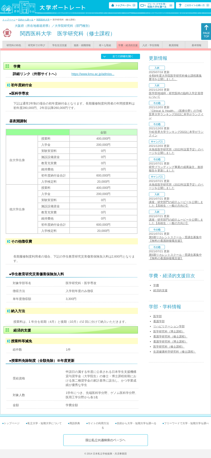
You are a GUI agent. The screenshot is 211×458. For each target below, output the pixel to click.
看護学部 (159, 321)
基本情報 (196, 45)
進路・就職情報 (82, 45)
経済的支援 (160, 290)
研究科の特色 (14, 45)
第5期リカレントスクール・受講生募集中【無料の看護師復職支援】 (175, 239)
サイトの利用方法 (98, 423)
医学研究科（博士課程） (169, 331)
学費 (156, 285)
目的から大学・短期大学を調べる (136, 423)
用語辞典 (74, 423)
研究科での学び (36, 45)
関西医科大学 (43, 19)
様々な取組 (105, 45)
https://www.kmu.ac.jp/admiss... (93, 74)
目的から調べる (25, 19)
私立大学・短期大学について (44, 423)
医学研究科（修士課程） (169, 346)
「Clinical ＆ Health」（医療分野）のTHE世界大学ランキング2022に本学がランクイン (176, 114)
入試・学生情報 (150, 45)
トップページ (9, 19)
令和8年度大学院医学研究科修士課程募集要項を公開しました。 (175, 77)
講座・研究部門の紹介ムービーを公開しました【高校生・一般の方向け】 (176, 203)
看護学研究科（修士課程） (170, 336)
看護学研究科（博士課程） (170, 341)
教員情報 (174, 45)
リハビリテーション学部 (169, 326)
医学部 (157, 316)
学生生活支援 (59, 45)
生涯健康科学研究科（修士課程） (174, 351)
